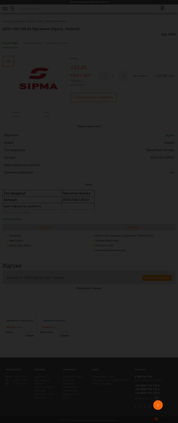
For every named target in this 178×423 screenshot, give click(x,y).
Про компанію (42, 380)
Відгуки (67, 397)
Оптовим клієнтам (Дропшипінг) (110, 380)
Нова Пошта (16, 240)
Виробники (40, 397)
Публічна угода (42, 387)
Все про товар (10, 43)
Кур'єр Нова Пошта (20, 245)
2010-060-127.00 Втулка (54, 320)
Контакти (39, 383)
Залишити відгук (157, 277)
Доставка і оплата (72, 376)
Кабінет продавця (102, 383)
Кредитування (71, 394)
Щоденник (40, 376)
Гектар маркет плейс (103, 376)
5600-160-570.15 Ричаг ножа (19, 320)
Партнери (39, 390)
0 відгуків (29, 335)
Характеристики (32, 43)
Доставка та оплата (57, 43)
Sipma (169, 135)
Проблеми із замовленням (70, 388)
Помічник (68, 383)
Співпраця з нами (44, 394)
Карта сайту (69, 380)
